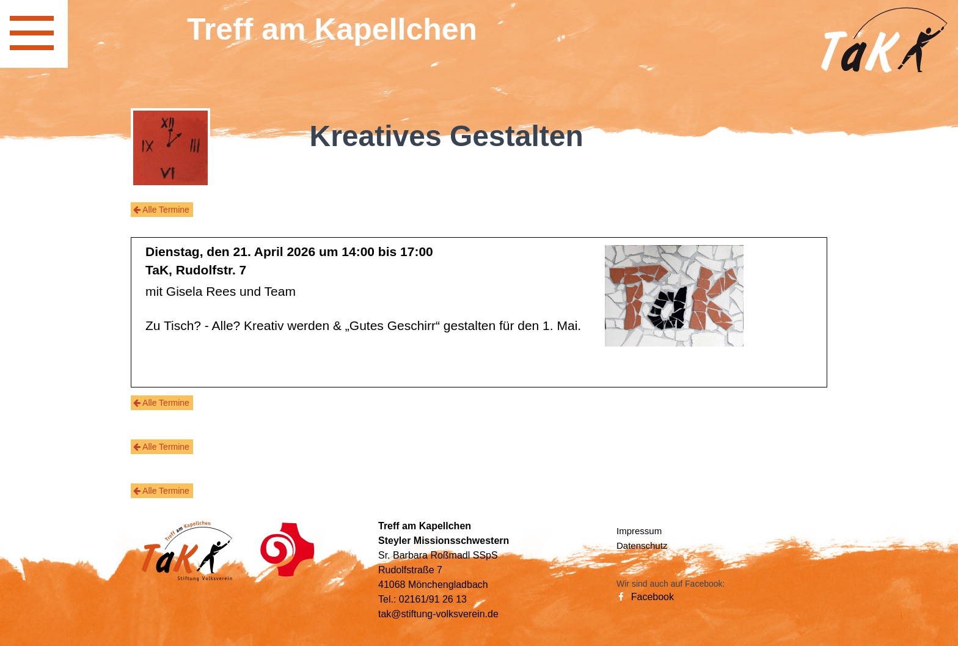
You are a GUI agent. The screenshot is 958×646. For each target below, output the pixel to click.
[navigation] (34, 34)
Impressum (639, 531)
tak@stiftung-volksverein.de (438, 614)
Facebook (645, 597)
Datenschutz (641, 545)
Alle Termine (161, 210)
